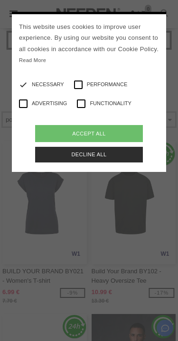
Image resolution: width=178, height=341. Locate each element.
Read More (32, 60)
